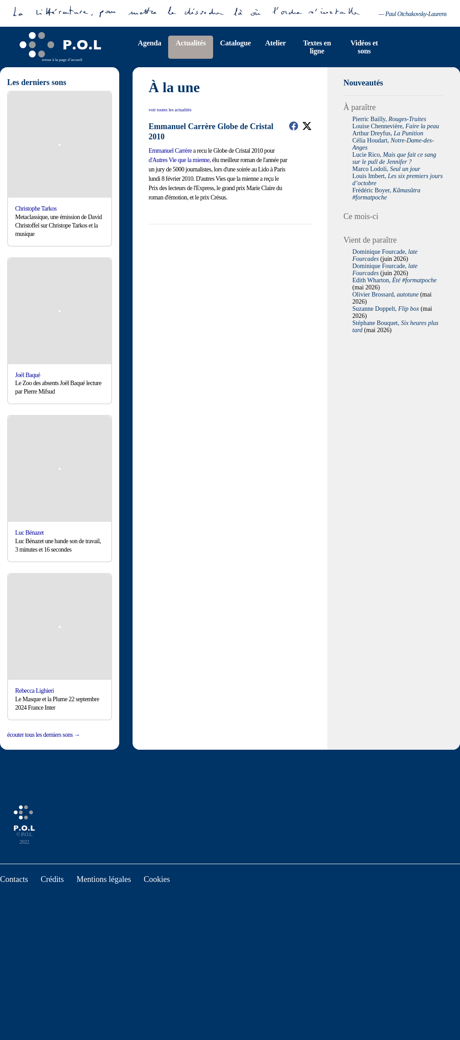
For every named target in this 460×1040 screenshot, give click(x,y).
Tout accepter (150, 549)
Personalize (278, 549)
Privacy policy (322, 549)
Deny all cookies (219, 549)
